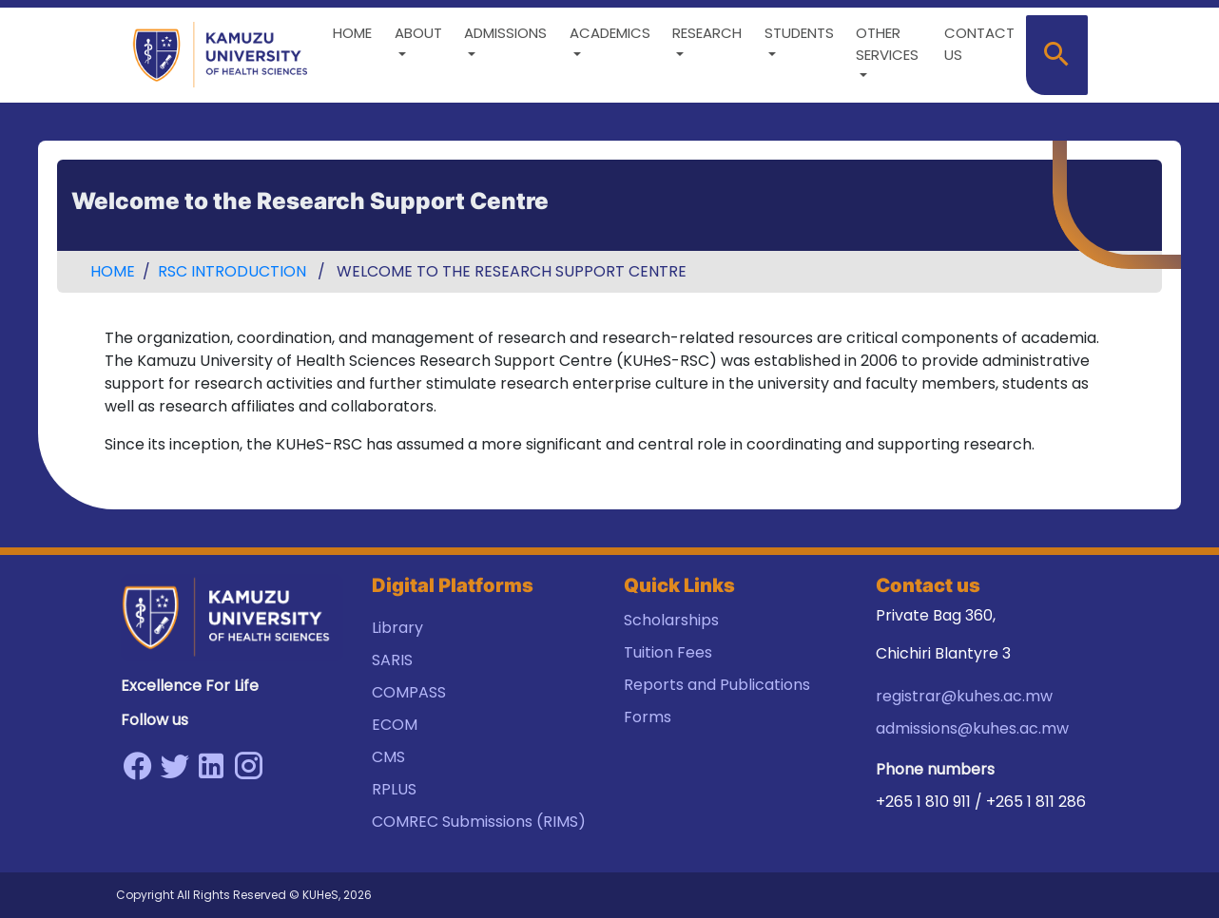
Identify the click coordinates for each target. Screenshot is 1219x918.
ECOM (394, 725)
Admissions (505, 33)
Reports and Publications (717, 685)
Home (352, 33)
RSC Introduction (232, 271)
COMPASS (409, 692)
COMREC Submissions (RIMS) (479, 821)
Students (799, 33)
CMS (388, 757)
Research (707, 33)
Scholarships (671, 620)
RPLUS (394, 789)
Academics (610, 33)
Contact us (979, 44)
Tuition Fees (668, 652)
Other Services (887, 44)
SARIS (392, 660)
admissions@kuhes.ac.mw (972, 728)
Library (397, 628)
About (418, 33)
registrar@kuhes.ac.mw (964, 696)
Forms (647, 717)
